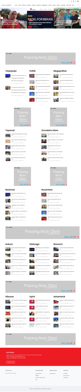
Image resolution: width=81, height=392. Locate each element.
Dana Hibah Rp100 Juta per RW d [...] (67, 93)
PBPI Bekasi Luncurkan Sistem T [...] (43, 248)
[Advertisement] (40, 42)
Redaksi (37, 375)
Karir (36, 379)
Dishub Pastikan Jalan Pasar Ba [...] (67, 307)
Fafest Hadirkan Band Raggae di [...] (18, 307)
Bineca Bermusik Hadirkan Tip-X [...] (18, 312)
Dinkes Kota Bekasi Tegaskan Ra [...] (67, 301)
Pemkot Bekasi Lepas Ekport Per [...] (67, 266)
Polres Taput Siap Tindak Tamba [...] (19, 254)
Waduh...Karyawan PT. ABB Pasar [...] (18, 272)
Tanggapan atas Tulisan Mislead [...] (43, 324)
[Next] (79, 18)
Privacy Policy (66, 375)
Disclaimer (65, 377)
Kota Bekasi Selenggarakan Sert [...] (43, 254)
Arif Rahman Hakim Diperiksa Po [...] (18, 260)
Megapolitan (41, 10)
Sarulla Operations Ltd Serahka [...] (18, 152)
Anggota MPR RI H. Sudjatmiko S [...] (18, 217)
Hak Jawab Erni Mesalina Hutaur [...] (18, 140)
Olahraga (63, 10)
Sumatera (22, 10)
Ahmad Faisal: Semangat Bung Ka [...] (19, 301)
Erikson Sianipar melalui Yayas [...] (18, 158)
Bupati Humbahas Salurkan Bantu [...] (55, 158)
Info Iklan (65, 373)
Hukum (47, 10)
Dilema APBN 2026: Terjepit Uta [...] (43, 312)
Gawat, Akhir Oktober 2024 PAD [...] (67, 272)
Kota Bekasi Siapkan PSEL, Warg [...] (67, 318)
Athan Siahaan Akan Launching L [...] (18, 318)
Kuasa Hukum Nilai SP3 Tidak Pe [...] (18, 248)
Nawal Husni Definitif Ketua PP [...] (42, 81)
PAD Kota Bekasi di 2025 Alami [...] (66, 248)
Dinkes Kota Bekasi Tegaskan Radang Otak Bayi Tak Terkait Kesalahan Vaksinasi (13, 22)
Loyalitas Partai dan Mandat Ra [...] (43, 318)
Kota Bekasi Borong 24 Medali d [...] (43, 266)
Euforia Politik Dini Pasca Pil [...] (42, 307)
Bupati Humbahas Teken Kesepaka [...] (56, 134)
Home (7, 10)
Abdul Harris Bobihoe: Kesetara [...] (67, 324)
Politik (11, 10)
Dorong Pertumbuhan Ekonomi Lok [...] (67, 254)
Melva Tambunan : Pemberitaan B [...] (19, 211)
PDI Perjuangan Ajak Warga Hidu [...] (43, 75)
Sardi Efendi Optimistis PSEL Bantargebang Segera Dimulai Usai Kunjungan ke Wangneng (18, 90)
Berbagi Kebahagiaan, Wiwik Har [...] (18, 324)
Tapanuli (28, 10)
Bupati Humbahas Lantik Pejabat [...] (55, 152)
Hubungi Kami (52, 373)
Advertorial (69, 10)
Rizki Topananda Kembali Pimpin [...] (43, 87)
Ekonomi (52, 10)
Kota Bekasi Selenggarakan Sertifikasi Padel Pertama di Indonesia (66, 22)
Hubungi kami (11, 362)
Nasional (16, 10)
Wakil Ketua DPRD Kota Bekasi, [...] (66, 99)
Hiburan (57, 10)
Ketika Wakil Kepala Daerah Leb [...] (43, 301)
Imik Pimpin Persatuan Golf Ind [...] (43, 272)
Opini (74, 10)
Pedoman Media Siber (40, 377)
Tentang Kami (38, 373)
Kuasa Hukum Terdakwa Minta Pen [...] (19, 266)
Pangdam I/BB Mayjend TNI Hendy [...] (19, 134)
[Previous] (2, 18)
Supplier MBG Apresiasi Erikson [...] (18, 146)
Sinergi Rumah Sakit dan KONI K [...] (43, 260)
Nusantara (34, 10)
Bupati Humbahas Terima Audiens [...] (55, 140)
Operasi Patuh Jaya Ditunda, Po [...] (18, 200)
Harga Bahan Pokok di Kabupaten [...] (67, 260)
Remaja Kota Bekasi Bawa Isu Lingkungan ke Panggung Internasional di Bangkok (18, 78)
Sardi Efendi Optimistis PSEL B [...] (66, 75)
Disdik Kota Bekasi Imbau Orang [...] (67, 312)
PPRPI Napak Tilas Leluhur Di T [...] (54, 146)
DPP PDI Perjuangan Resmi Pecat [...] (43, 99)
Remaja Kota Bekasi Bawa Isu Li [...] (18, 194)
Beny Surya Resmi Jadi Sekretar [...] (43, 93)
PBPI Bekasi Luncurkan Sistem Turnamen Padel (40, 23)
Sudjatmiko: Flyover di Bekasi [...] (18, 206)
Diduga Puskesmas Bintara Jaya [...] (67, 87)
